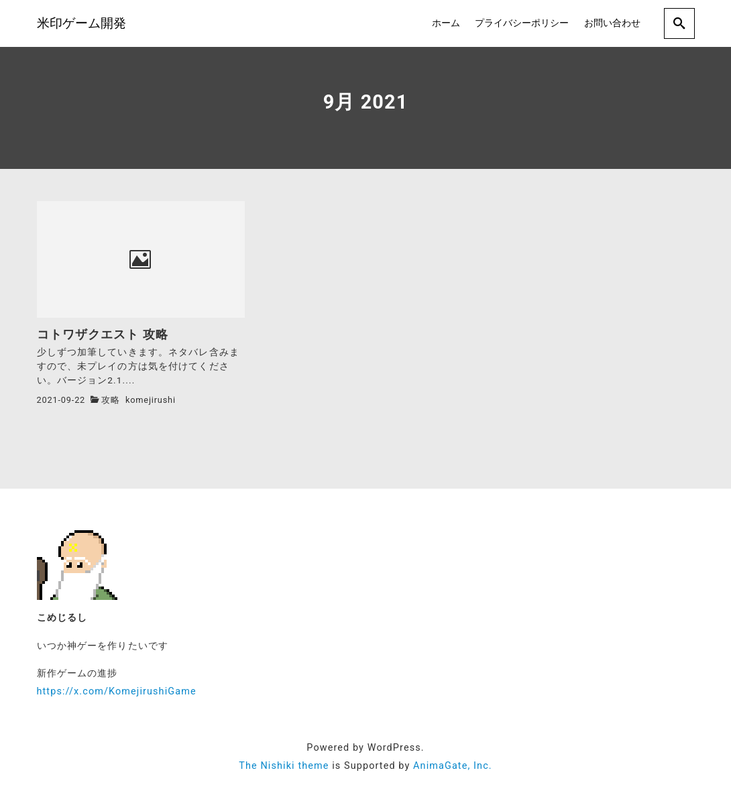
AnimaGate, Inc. (452, 766)
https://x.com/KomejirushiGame (116, 691)
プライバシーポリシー (522, 23)
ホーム (446, 23)
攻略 (110, 400)
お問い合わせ (612, 23)
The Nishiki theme (284, 766)
